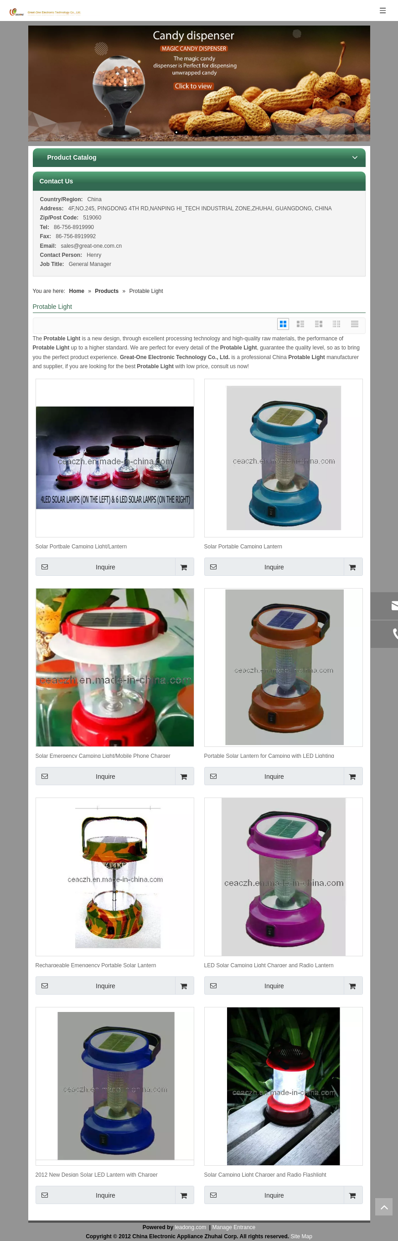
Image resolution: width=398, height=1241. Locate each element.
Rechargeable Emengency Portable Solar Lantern (96, 964)
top (384, 1206)
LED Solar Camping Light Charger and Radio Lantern (269, 964)
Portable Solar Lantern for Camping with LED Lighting (269, 755)
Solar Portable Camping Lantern (243, 545)
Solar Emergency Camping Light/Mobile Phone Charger (103, 755)
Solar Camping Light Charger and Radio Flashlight (265, 1174)
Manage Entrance (234, 1227)
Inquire (75, 567)
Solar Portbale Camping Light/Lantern (81, 545)
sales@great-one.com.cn (91, 246)
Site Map (301, 1236)
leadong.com (190, 1227)
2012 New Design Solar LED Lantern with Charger (97, 1174)
